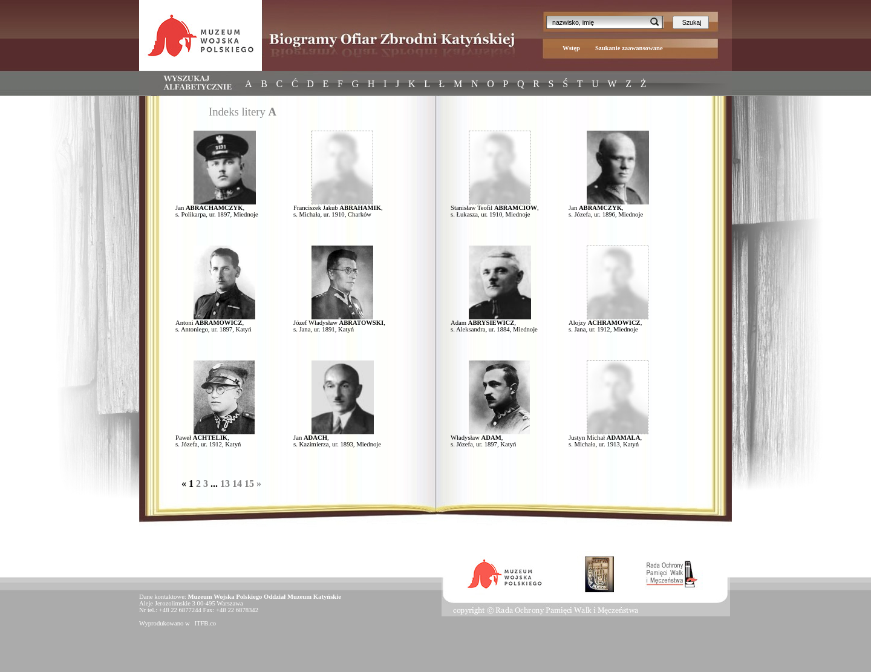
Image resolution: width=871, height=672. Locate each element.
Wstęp (571, 48)
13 (225, 483)
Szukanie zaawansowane (629, 48)
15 (249, 483)
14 (237, 483)
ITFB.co (204, 623)
